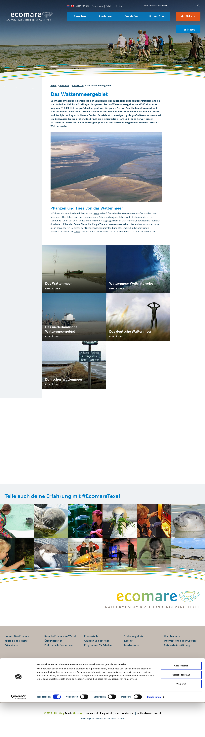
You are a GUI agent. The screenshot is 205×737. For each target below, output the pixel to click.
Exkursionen (97, 6)
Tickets (190, 16)
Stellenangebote (134, 642)
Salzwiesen (142, 220)
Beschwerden (131, 651)
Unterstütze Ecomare (17, 642)
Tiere (96, 213)
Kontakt (119, 6)
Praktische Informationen (59, 651)
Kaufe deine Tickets (16, 647)
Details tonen (154, 731)
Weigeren (181, 718)
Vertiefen (131, 16)
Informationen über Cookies (180, 647)
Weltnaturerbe (59, 126)
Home (54, 85)
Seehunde (56, 220)
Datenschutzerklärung (177, 651)
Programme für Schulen (98, 651)
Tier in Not (188, 29)
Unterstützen (157, 16)
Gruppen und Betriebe (96, 647)
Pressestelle (91, 642)
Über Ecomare (172, 642)
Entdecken (105, 16)
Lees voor (82, 5)
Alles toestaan (181, 700)
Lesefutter (78, 85)
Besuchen (80, 16)
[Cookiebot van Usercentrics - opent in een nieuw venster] (18, 731)
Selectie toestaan (181, 709)
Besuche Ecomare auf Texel (60, 642)
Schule (109, 6)
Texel (77, 231)
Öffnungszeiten (53, 647)
